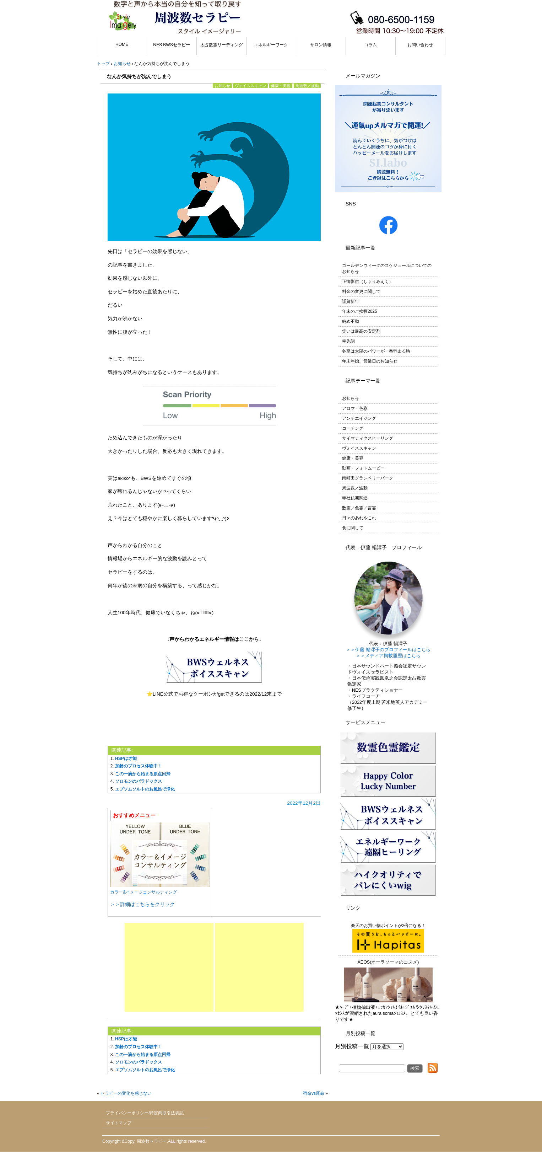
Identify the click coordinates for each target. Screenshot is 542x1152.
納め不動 (350, 321)
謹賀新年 (350, 301)
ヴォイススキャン (250, 86)
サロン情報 (320, 44)
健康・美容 (281, 86)
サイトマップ (118, 1122)
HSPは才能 (126, 758)
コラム (370, 44)
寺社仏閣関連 (355, 497)
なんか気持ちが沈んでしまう (139, 76)
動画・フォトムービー (363, 468)
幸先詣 (348, 341)
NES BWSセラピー (171, 44)
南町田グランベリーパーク (367, 478)
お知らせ (222, 86)
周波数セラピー (152, 1141)
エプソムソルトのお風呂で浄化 (145, 789)
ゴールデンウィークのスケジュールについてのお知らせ (387, 268)
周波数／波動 (307, 86)
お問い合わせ (420, 44)
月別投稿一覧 (352, 1046)
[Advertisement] (169, 967)
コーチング (352, 428)
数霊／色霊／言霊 (359, 507)
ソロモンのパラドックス (138, 781)
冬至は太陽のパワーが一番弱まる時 (376, 351)
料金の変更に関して (361, 291)
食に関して (352, 527)
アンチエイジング (359, 418)
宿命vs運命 (313, 1093)
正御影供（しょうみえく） (367, 281)
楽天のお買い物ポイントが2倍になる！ (388, 938)
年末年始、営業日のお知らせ (369, 361)
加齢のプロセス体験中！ (138, 765)
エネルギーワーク (271, 44)
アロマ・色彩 (355, 408)
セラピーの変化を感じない (126, 1093)
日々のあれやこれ (359, 517)
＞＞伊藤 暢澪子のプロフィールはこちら (388, 649)
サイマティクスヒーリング (367, 438)
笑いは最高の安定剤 (361, 331)
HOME (121, 44)
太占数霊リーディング (221, 44)
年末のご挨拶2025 (359, 311)
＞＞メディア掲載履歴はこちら (388, 655)
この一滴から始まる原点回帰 (142, 773)
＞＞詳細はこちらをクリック (142, 904)
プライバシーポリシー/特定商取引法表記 (145, 1112)
